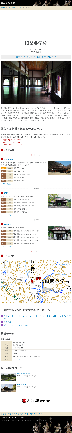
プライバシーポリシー (8, 417)
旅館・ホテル (42, 57)
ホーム (3, 7)
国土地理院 (68, 302)
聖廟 (6, 193)
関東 (13, 414)
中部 (17, 414)
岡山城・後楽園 (23, 373)
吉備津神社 (21, 384)
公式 (20, 359)
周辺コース (52, 57)
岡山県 (19, 7)
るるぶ (15, 359)
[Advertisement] (36, 26)
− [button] (3, 265)
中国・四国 (11, 7)
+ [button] (3, 262)
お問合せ (21, 417)
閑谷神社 (7, 224)
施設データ (31, 57)
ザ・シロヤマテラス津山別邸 (16, 325)
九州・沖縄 (38, 414)
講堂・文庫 (8, 159)
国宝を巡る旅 (8, 3)
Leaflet (62, 302)
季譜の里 (7, 322)
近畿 (22, 414)
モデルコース (20, 57)
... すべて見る (6, 184)
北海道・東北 (6, 414)
